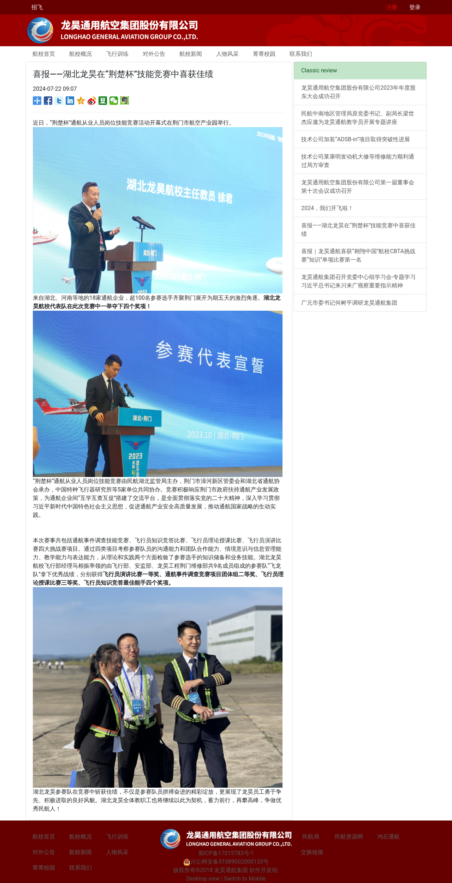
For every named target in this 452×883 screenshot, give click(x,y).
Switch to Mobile (245, 878)
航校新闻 (190, 53)
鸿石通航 (388, 836)
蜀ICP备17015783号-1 (226, 853)
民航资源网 (349, 836)
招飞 (37, 7)
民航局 (310, 836)
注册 (391, 7)
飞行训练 (117, 53)
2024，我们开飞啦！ (327, 208)
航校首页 (43, 53)
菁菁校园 (264, 53)
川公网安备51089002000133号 (226, 861)
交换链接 (312, 852)
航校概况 (80, 53)
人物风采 (227, 53)
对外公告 (154, 53)
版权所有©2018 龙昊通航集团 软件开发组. (226, 870)
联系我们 (301, 53)
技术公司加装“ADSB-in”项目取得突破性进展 (355, 139)
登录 (415, 7)
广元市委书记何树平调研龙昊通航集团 (349, 302)
